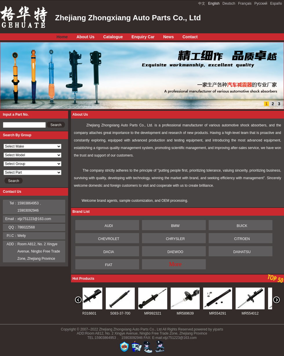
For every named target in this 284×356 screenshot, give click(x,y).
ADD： (12, 244)
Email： (11, 219)
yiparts (218, 329)
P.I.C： (12, 236)
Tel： (13, 203)
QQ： (12, 227)
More (175, 264)
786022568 (26, 227)
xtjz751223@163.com (34, 219)
